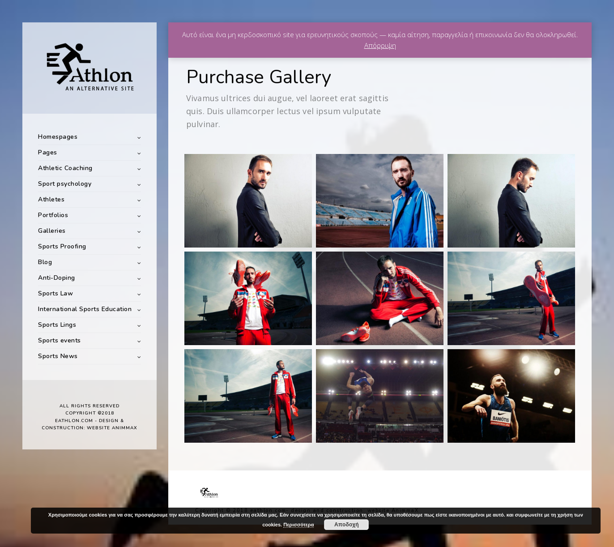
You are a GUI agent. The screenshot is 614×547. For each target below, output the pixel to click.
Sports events (59, 340)
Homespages (57, 136)
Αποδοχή (346, 524)
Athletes (51, 199)
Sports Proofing (62, 246)
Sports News (58, 356)
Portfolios (53, 215)
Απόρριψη (380, 45)
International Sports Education (85, 309)
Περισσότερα (298, 524)
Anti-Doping (56, 278)
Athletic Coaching (65, 168)
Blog (45, 262)
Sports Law (55, 293)
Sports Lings (57, 325)
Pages (47, 152)
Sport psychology (64, 183)
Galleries (52, 230)
